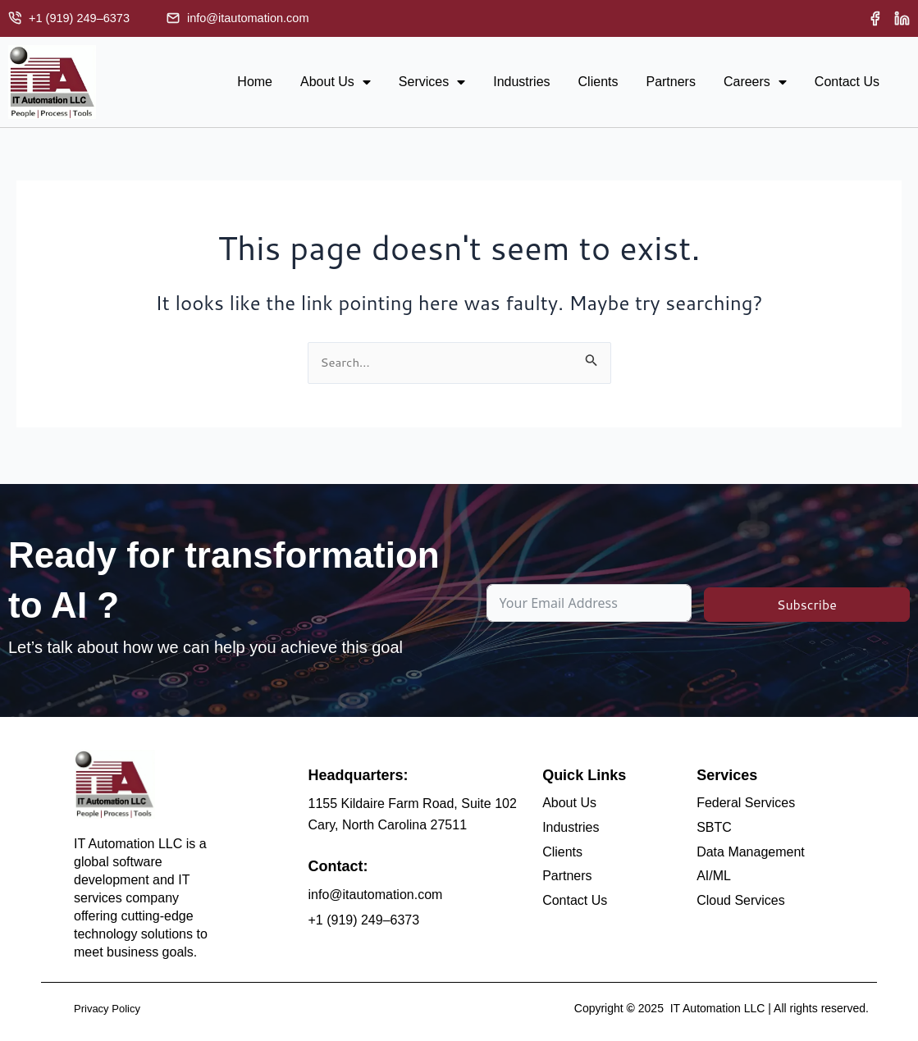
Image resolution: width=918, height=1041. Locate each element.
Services (432, 83)
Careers (755, 83)
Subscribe (807, 602)
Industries (521, 83)
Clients (598, 83)
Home (254, 83)
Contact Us (847, 83)
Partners (670, 83)
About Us (335, 83)
